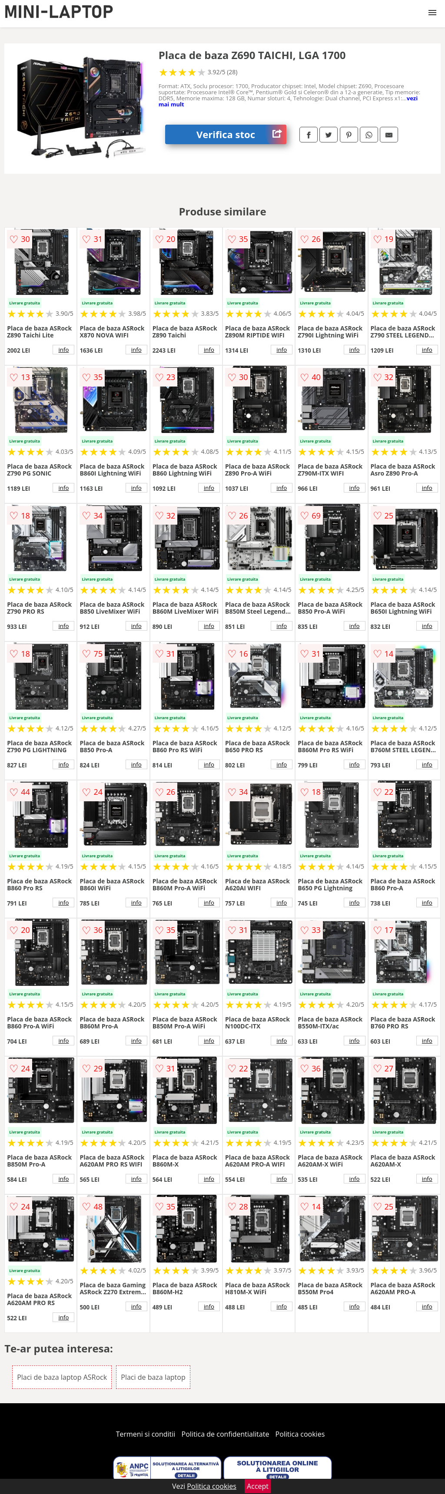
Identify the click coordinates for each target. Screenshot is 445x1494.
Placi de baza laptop (153, 1377)
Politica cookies (300, 1434)
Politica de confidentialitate (225, 1434)
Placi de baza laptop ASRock (62, 1377)
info (63, 350)
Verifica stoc (241, 134)
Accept (258, 1486)
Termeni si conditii (146, 1434)
